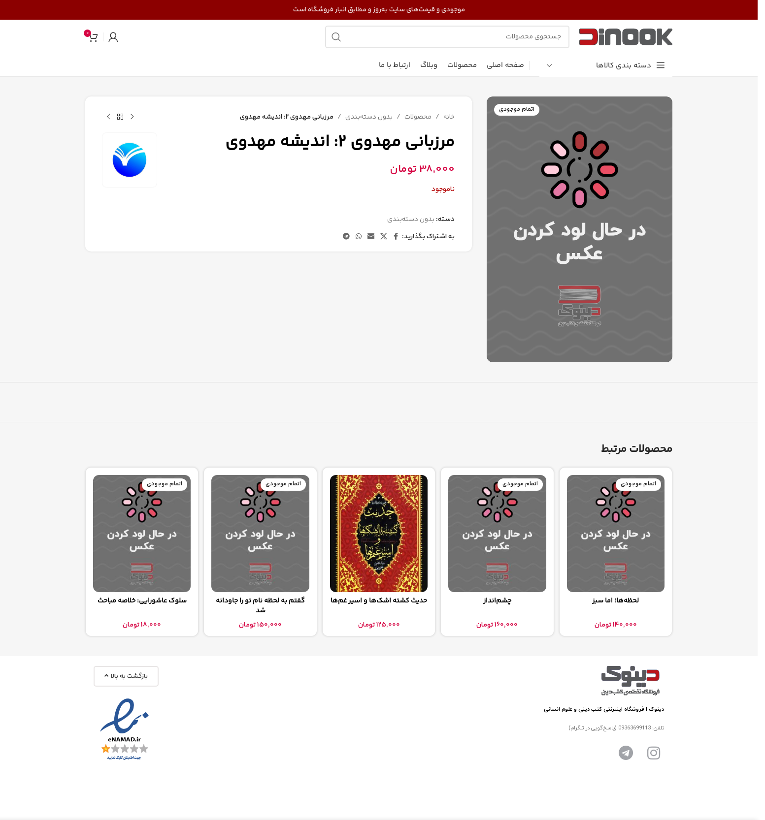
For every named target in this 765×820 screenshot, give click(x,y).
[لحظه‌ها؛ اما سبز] (616, 533)
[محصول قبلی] (132, 117)
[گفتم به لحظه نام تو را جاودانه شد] (260, 533)
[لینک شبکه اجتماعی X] (383, 237)
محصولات (418, 117)
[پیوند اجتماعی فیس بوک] (396, 237)
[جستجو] (447, 37)
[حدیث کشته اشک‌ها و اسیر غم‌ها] (379, 533)
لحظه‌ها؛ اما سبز (615, 601)
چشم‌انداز (497, 601)
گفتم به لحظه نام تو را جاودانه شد (260, 606)
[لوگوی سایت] (625, 37)
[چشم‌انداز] (497, 533)
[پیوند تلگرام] (346, 237)
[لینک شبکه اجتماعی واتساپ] (359, 237)
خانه (449, 117)
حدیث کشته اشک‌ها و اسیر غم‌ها (379, 601)
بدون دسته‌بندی (369, 117)
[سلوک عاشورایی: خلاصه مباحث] (142, 533)
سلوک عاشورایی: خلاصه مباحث (142, 601)
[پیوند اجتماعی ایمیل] (371, 237)
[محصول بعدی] (108, 117)
